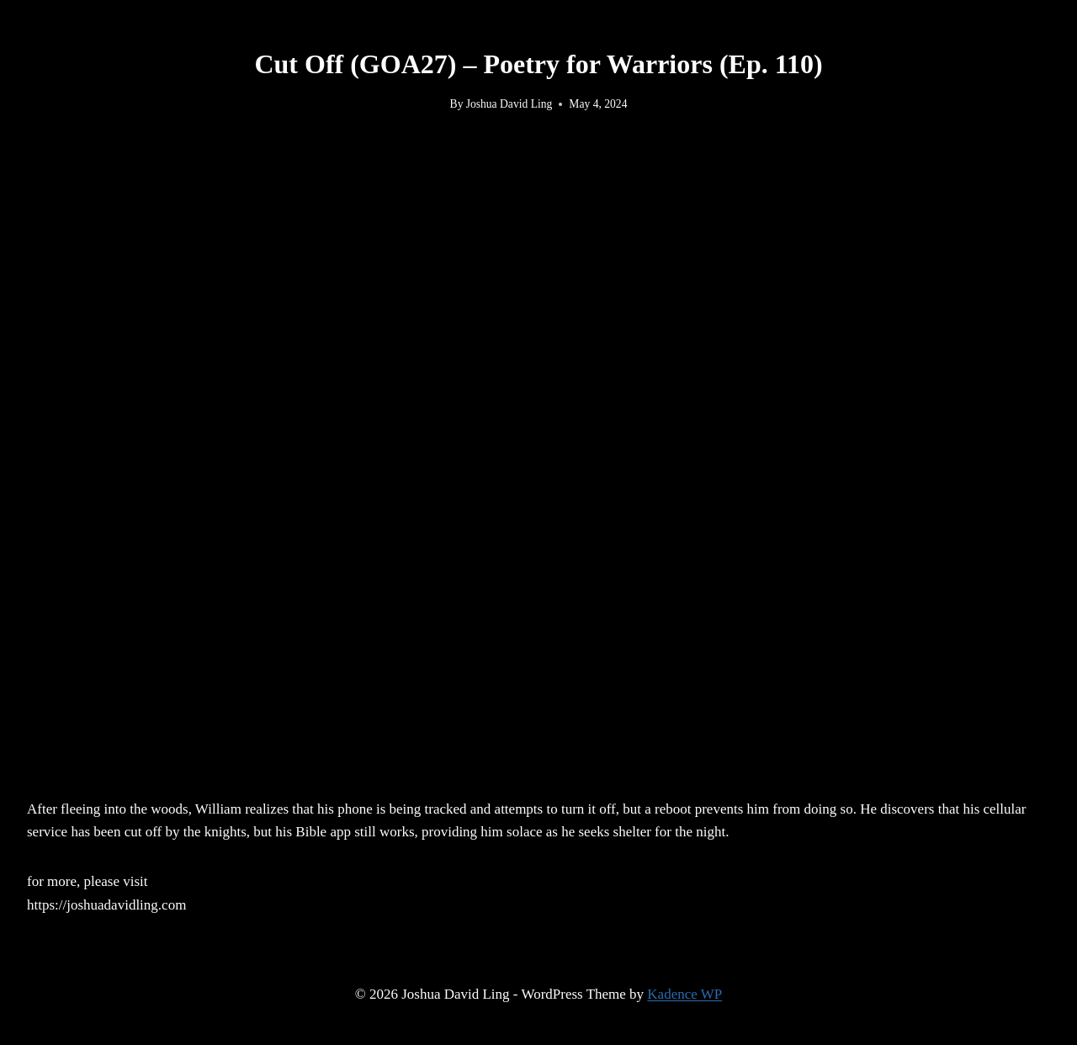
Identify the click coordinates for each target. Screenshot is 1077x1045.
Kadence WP (684, 994)
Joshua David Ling (509, 104)
